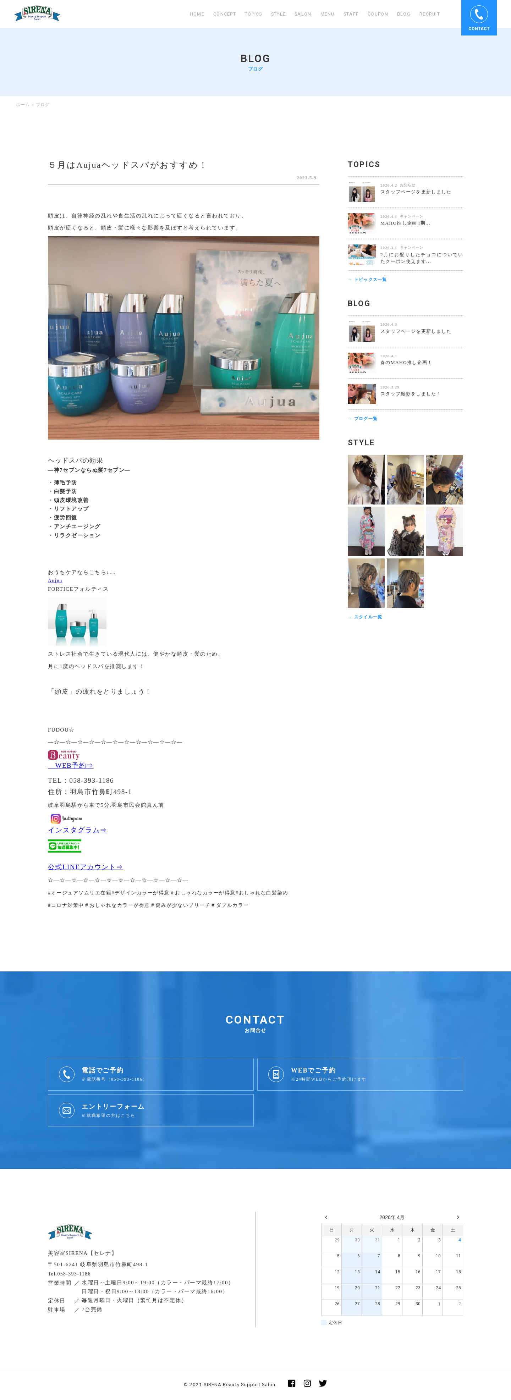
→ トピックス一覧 (369, 280)
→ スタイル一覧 (366, 618)
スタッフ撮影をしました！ (413, 394)
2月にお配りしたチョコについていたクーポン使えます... (421, 258)
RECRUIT (428, 14)
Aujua (56, 581)
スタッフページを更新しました (418, 191)
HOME (177, 14)
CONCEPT (207, 14)
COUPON (373, 14)
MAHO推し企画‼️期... (407, 223)
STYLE (266, 14)
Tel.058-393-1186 (71, 1274)
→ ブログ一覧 (364, 420)
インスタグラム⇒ (77, 830)
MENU (319, 14)
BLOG (401, 14)
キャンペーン (411, 216)
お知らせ (408, 185)
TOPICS (239, 14)
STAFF (344, 14)
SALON (293, 14)
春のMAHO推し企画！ (408, 363)
